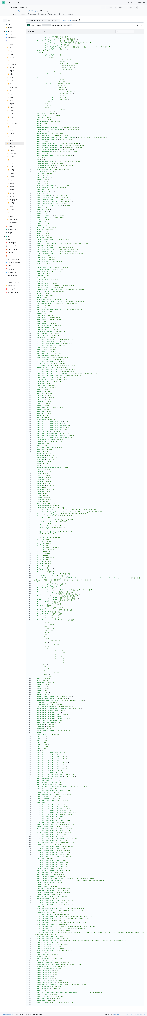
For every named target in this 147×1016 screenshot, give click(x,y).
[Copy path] (79, 20)
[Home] (4, 2)
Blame (124, 31)
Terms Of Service (139, 1014)
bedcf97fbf (46, 25)
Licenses (116, 1014)
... (70, 25)
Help (18, 2)
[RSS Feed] (103, 7)
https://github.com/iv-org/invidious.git (25, 11)
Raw (118, 31)
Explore (10, 2)
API (121, 1014)
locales (70, 20)
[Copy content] (141, 31)
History (131, 31)
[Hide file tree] (5, 20)
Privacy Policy (128, 1014)
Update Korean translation (60, 25)
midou (15, 8)
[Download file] (137, 31)
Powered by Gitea (8, 1014)
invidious (23, 8)
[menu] (108, 1014)
